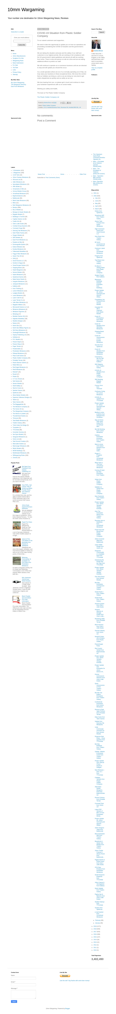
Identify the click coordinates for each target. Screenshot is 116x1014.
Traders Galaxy (17, 423)
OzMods (15, 337)
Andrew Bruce (98, 51)
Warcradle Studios (18, 444)
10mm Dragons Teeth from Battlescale (99, 829)
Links (14, 70)
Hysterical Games (18, 277)
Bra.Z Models (17, 210)
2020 (95, 196)
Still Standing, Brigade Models (99, 381)
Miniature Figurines (18, 311)
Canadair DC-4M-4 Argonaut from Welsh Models (99, 310)
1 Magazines (16, 172)
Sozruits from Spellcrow (99, 345)
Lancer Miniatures (18, 291)
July (96, 198)
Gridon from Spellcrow (98, 211)
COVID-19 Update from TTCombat (99, 398)
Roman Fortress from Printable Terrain (100, 799)
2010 (95, 950)
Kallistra (15, 286)
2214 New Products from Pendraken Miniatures (100, 870)
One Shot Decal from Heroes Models (99, 578)
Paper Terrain (17, 346)
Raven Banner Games (19, 362)
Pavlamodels (17, 349)
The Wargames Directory (18, 84)
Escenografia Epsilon (19, 244)
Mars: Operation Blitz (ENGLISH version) (98, 183)
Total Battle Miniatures (19, 420)
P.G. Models (16, 339)
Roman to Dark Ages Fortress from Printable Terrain (100, 712)
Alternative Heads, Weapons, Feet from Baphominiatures (100, 791)
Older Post (83, 174)
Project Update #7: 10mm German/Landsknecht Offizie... (100, 406)
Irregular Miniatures (18, 281)
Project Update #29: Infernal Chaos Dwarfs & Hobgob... (99, 764)
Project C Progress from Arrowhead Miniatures (99, 457)
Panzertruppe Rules (99, 645)
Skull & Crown (17, 388)
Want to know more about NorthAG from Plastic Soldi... (100, 447)
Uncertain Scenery (18, 432)
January (97, 923)
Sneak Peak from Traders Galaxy (99, 599)
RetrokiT (15, 372)
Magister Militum (18, 304)
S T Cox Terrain (17, 379)
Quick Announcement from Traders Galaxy (100, 687)
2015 (95, 937)
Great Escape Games (19, 265)
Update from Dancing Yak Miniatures (99, 723)
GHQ (14, 258)
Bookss (15, 207)
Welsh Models (17, 448)
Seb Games (16, 381)
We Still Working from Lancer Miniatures (100, 430)
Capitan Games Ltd (18, 219)
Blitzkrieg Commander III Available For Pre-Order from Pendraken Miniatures (26, 562)
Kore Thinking (17, 288)
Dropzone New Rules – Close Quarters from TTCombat (100, 739)
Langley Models (17, 293)
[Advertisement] (22, 102)
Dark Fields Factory (18, 233)
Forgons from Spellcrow (99, 256)
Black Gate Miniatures (19, 200)
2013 (95, 942)
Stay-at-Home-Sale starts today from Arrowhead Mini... (99, 423)
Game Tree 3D (17, 256)
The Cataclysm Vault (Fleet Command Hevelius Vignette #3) (99, 156)
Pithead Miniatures (18, 353)
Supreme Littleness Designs (21, 397)
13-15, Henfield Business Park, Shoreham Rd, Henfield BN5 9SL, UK (62, 107)
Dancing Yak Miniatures (20, 230)
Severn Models (17, 383)
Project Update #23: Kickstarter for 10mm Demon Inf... (100, 668)
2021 (95, 193)
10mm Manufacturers (19, 56)
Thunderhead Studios (19, 416)
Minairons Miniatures (19, 309)
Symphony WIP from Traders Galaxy (99, 217)
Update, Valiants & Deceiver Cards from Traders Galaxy (100, 755)
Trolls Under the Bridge (20, 425)
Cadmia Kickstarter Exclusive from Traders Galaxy (99, 438)
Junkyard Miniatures (19, 284)
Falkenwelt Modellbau (19, 251)
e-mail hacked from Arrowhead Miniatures (99, 914)
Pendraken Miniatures (19, 351)
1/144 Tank (16, 175)
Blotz (14, 203)
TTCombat (16, 430)
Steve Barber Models (19, 395)
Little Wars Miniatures (19, 302)
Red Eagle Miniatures (19, 367)
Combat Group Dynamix (20, 226)
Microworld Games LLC (20, 307)
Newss (15, 323)
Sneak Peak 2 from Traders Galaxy (99, 593)
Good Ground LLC (18, 261)
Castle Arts (16, 221)
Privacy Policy (17, 72)
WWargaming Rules (19, 455)
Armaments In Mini (18, 189)
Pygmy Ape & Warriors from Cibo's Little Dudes (100, 896)
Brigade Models (17, 214)
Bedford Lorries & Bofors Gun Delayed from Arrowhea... (100, 415)
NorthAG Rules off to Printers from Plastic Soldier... (100, 639)
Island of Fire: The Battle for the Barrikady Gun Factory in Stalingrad (27, 542)
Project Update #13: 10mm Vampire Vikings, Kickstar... (99, 571)
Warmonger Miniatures (19, 446)
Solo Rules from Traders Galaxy (99, 238)
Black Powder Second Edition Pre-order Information (26, 598)
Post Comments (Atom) (53, 177)
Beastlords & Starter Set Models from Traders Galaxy (99, 845)
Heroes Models (17, 272)
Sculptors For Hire (18, 58)
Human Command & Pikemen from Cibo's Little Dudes (100, 678)
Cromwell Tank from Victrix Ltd (99, 805)
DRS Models (16, 237)
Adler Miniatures (18, 182)
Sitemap (15, 74)
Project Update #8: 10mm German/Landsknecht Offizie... (100, 294)
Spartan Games (17, 390)
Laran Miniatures (18, 295)
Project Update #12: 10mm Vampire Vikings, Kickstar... (99, 659)
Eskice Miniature (18, 247)
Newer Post (41, 174)
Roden (15, 376)
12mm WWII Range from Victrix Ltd (99, 546)
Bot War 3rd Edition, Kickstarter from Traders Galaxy (99, 696)
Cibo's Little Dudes (18, 223)
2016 (95, 934)
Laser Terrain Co (18, 300)
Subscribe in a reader (17, 32)
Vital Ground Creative (19, 441)
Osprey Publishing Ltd (19, 335)
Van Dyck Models (18, 434)
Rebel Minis (16, 365)
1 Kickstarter (16, 170)
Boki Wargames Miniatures (21, 205)
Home (62, 174)
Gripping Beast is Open (99, 332)
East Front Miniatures (17, 86)
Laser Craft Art (17, 298)
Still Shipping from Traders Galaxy (99, 366)
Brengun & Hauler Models (20, 212)
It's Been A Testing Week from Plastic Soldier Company (100, 269)
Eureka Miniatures (18, 249)
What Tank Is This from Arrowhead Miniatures (99, 465)
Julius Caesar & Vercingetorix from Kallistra (99, 884)
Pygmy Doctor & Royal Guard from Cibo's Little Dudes (100, 862)
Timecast (15, 418)
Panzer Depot (17, 342)
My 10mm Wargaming (17, 82)
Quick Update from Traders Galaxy (99, 890)
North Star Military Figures (20, 328)
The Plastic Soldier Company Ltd (48, 97)
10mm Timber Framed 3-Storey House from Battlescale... (100, 854)
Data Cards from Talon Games (100, 717)
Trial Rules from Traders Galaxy (99, 261)
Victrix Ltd (16, 439)
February (98, 920)
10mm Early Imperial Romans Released (27, 506)
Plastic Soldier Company (49, 105)
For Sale (15, 65)
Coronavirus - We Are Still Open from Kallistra (99, 359)
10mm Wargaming (26, 9)
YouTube (15, 67)
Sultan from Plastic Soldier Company (98, 482)
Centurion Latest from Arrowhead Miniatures (100, 251)
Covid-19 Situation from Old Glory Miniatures (100, 326)
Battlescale (16, 198)
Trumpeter (16, 427)
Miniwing (15, 314)
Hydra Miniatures (18, 274)
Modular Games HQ (19, 316)
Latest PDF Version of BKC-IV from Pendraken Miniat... (99, 813)
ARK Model (16, 186)
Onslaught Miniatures (19, 332)
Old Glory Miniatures (19, 330)
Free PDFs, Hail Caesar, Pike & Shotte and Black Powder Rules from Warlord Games (27, 489)
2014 (95, 939)
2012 (95, 945)
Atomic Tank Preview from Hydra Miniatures (99, 223)
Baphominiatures (18, 196)
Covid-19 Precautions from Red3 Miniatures (99, 319)
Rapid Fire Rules (27, 522)
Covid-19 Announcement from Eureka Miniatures (100, 339)
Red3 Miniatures (18, 369)
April (96, 206)
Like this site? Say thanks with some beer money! (96, 108)
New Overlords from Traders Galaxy (99, 497)
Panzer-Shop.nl (17, 344)
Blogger (67, 1008)
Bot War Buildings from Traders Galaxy (99, 746)
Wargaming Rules (18, 60)
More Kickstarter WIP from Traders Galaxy (100, 836)
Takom (15, 399)
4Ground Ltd (16, 179)
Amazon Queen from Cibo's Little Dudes (99, 605)
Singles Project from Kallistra (99, 276)
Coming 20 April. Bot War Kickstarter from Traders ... (100, 473)
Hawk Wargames (18, 270)
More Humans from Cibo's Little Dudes (99, 626)
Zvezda (15, 457)
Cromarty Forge (17, 228)
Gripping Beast (17, 267)
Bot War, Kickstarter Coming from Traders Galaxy (99, 586)
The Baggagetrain (18, 404)
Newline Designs (18, 321)
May (96, 203)
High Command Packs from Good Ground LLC (100, 231)
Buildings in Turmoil (18, 216)
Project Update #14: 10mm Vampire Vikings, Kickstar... (99, 505)
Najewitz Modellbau (18, 318)
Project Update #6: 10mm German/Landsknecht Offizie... (100, 822)
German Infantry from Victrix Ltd (100, 632)
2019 (95, 926)
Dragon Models (17, 235)
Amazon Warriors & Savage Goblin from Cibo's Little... (100, 613)
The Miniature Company (20, 406)
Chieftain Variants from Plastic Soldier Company (99, 781)
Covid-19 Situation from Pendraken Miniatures (100, 351)
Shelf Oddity (16, 386)
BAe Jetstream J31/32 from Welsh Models (26, 579)
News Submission (18, 63)
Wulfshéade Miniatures (20, 453)
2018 (95, 929)
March (97, 209)
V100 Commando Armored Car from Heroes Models (99, 730)
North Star (16, 325)
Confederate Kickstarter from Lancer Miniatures (99, 704)
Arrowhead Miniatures (19, 193)
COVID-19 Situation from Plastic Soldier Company (100, 374)
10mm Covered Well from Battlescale (99, 540)
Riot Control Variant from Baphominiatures (100, 651)
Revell (14, 374)
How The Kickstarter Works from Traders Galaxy (99, 515)
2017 (95, 931)
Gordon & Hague (18, 263)
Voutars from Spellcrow (99, 908)
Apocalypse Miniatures (19, 184)
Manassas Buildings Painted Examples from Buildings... (99, 284)
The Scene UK (17, 409)
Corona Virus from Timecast (99, 387)
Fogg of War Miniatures (20, 254)
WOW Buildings (17, 450)
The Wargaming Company (21, 411)
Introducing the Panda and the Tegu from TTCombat (100, 562)
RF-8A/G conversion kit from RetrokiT (100, 244)
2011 (95, 947)
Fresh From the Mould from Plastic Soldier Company (99, 533)
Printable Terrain (18, 360)
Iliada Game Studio (18, 279)
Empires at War (17, 242)
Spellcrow (16, 393)
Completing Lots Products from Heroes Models (100, 302)
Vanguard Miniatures (19, 437)
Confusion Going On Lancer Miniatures (100, 393)
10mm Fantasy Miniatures (20, 177)
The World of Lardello (19, 413)
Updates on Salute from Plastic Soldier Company (99, 490)
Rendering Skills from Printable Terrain (100, 620)
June (96, 201)
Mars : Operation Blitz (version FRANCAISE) (98, 177)
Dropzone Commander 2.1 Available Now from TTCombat (99, 554)
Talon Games (17, 402)
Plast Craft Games (18, 355)
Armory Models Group (19, 191)
